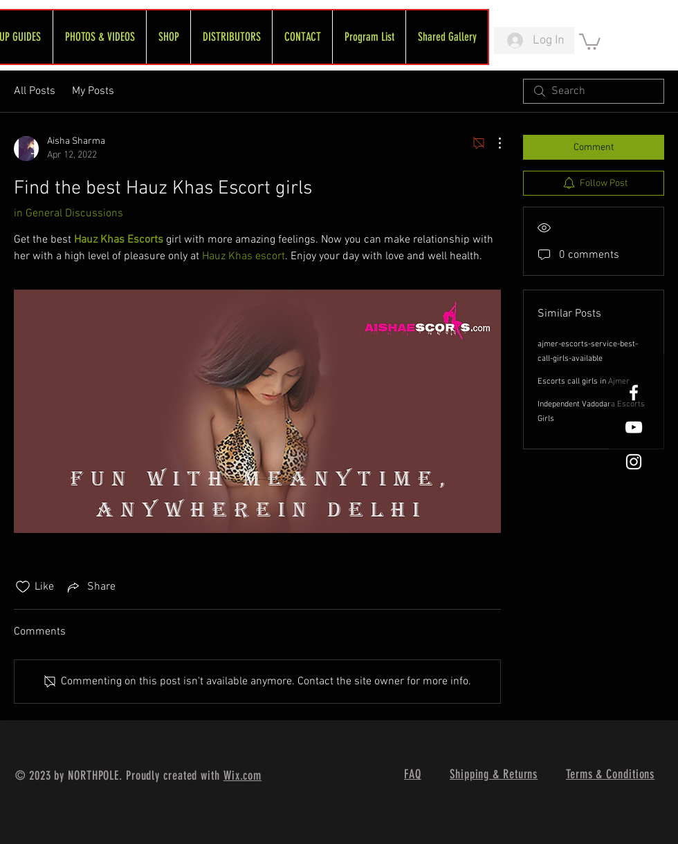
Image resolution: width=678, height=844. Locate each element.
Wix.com (242, 775)
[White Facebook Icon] (633, 392)
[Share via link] (90, 587)
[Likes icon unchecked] (23, 587)
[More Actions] (492, 143)
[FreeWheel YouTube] (633, 427)
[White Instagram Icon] (633, 461)
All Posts (34, 91)
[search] (593, 91)
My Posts (93, 91)
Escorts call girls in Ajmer (584, 381)
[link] (590, 41)
